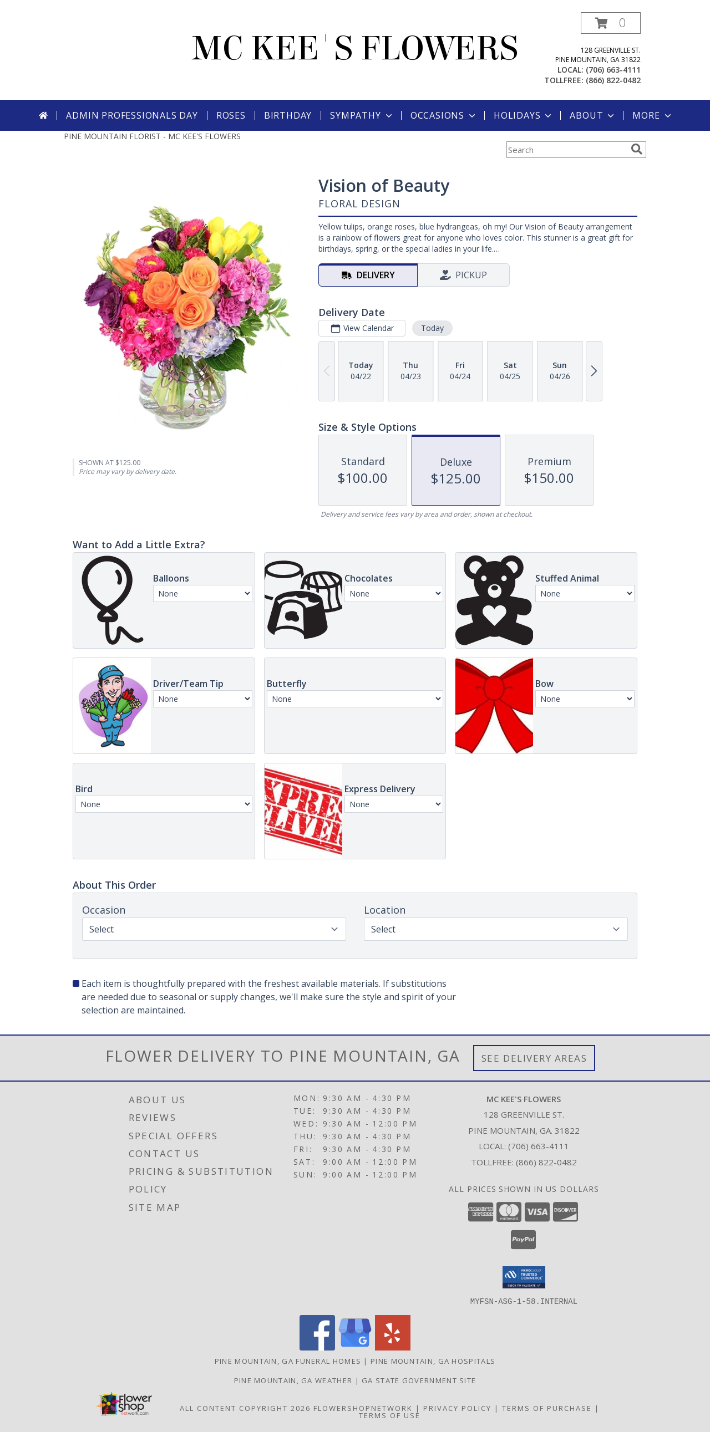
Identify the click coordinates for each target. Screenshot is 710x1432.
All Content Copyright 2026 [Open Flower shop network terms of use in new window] (245, 1408)
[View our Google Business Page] (355, 1347)
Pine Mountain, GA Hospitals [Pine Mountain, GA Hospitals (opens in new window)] (433, 1360)
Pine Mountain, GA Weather (293, 1380)
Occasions (444, 115)
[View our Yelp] (392, 1347)
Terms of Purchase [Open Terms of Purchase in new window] (547, 1408)
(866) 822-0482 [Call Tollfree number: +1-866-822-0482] (546, 1162)
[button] (611, 23)
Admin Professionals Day (131, 115)
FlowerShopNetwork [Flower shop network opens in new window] (363, 1408)
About (593, 115)
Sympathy (362, 115)
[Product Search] (566, 149)
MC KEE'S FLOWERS (355, 48)
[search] (637, 149)
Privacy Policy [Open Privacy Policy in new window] (457, 1408)
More (652, 115)
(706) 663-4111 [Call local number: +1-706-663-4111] (613, 69)
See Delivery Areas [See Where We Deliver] (534, 1058)
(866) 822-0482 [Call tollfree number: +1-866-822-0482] (613, 80)
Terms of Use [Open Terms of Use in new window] (389, 1415)
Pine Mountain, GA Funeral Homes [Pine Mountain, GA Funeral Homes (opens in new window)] (288, 1360)
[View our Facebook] (317, 1347)
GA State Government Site (419, 1380)
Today (432, 328)
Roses (231, 115)
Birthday (288, 115)
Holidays (524, 115)
